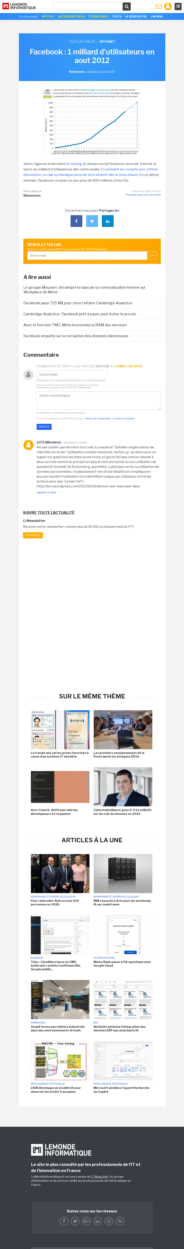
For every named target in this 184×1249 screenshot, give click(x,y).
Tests (117, 16)
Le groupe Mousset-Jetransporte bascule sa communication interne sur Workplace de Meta (84, 289)
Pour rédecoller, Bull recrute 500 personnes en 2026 (55, 902)
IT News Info (99, 1176)
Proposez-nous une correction (143, 194)
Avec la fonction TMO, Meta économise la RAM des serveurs (75, 325)
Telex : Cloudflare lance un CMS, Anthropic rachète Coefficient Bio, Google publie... (56, 965)
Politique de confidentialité (98, 418)
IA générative (136, 16)
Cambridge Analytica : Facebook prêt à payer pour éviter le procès (79, 314)
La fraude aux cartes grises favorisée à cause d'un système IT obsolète (60, 754)
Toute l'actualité (82, 41)
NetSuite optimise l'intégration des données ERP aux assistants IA (120, 1028)
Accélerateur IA (71, 16)
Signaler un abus (47, 492)
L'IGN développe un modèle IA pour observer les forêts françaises (56, 1089)
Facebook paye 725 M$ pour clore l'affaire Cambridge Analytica (77, 303)
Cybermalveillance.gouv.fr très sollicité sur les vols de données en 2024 (122, 811)
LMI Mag (157, 16)
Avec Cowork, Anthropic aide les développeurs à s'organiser (54, 811)
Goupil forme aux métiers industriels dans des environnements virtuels (58, 1028)
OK (152, 255)
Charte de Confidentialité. (78, 387)
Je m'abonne (33, 535)
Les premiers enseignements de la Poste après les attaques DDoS (119, 754)
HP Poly (48, 16)
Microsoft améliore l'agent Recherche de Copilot (121, 1089)
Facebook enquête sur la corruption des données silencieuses (75, 336)
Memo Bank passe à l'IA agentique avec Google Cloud (122, 963)
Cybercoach (98, 16)
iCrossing (74, 164)
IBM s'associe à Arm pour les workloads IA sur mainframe (122, 902)
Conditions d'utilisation (124, 418)
